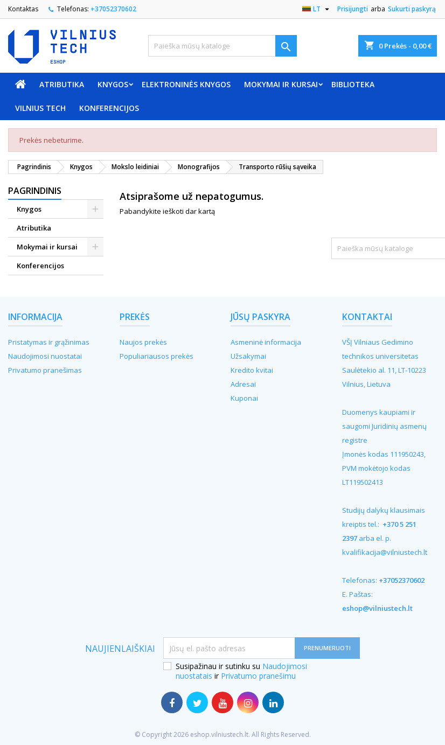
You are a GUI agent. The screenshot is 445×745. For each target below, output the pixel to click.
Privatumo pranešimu (258, 676)
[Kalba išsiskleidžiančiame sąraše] (317, 9)
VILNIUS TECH (40, 108)
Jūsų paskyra (260, 317)
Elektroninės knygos (186, 84)
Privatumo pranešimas (45, 370)
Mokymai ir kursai (281, 84)
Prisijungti (352, 8)
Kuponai (244, 398)
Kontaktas (23, 8)
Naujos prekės (143, 342)
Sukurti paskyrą (412, 8)
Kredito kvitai (252, 370)
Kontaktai (367, 317)
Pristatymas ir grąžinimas (48, 342)
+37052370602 (113, 8)
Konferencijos (109, 108)
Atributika (61, 84)
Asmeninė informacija (266, 342)
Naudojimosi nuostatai (45, 356)
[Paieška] (222, 46)
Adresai (243, 384)
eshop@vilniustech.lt (377, 608)
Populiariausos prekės (156, 356)
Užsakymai (248, 356)
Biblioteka (352, 84)
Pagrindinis (34, 191)
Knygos (113, 84)
